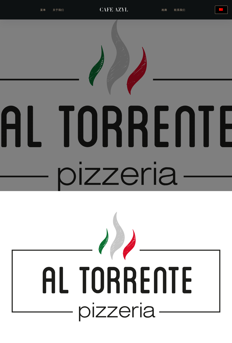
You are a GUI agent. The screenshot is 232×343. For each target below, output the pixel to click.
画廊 (164, 10)
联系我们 (179, 10)
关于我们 (58, 10)
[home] (114, 10)
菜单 (43, 10)
